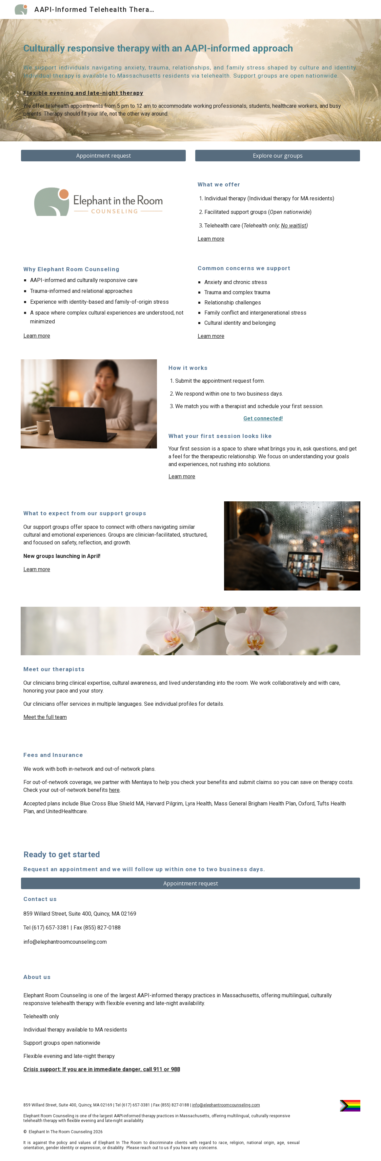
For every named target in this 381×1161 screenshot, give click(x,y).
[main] (190, 48)
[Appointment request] (103, 155)
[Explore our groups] (277, 155)
